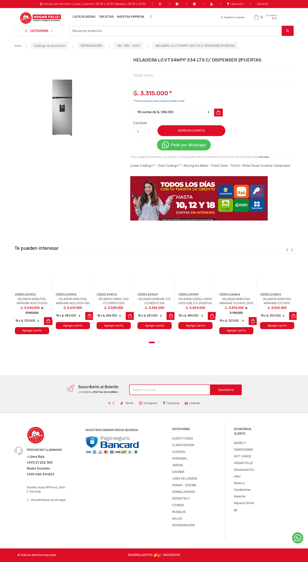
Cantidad (140, 123)
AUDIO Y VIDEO (182, 438)
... (150, 16)
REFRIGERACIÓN (91, 46)
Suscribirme (226, 390)
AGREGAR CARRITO (191, 130)
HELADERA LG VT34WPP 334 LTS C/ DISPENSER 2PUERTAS (195, 46)
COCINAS (178, 472)
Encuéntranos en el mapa (46, 500)
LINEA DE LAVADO (184, 478)
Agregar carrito (32, 330)
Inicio (18, 46)
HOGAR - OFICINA (184, 485)
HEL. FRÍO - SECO (128, 46)
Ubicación (235, 4)
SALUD (177, 518)
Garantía (262, 4)
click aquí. (263, 157)
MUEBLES (179, 512)
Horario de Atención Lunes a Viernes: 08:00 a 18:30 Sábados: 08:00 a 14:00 (92, 4)
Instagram (148, 403)
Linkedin (192, 403)
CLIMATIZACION (183, 445)
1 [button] (152, 342)
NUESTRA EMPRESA (130, 16)
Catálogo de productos (49, 46)
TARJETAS (106, 16)
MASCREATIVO (167, 555)
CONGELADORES (183, 492)
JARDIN (177, 465)
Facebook (171, 403)
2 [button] (158, 342)
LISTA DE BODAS (84, 16)
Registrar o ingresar (232, 17)
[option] (62, 105)
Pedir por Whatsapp (184, 144)
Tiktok (126, 403)
